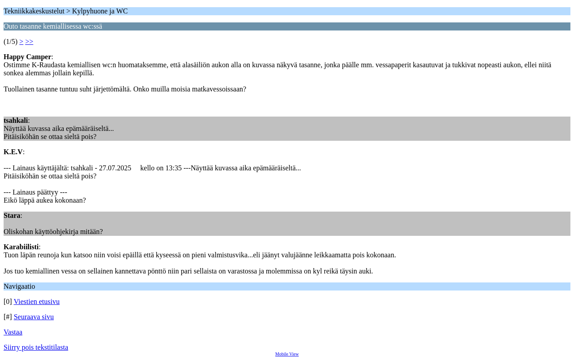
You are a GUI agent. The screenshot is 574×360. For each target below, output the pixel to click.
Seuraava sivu (34, 317)
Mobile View (287, 353)
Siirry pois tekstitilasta (36, 347)
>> (29, 41)
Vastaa (13, 332)
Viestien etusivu (36, 301)
